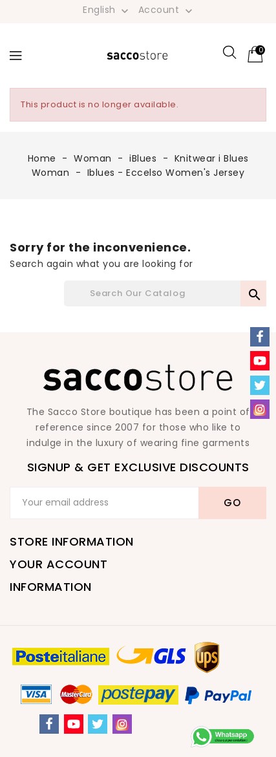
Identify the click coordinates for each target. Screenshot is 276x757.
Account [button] (166, 10)
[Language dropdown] (107, 9)
